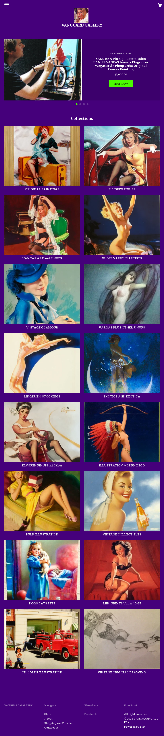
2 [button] (80, 104)
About (48, 718)
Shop (47, 714)
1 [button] (77, 104)
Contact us (51, 727)
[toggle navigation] (6, 4)
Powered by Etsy (135, 726)
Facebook (90, 714)
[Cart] (160, 5)
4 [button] (87, 104)
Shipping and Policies (58, 723)
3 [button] (84, 104)
